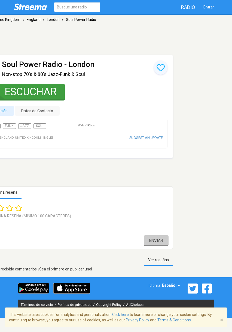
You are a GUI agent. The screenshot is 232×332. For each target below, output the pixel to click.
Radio (188, 7)
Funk (9, 126)
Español (171, 285)
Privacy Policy (137, 320)
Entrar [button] (208, 7)
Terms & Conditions (174, 320)
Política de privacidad (75, 305)
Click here (120, 314)
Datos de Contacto (37, 111)
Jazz (24, 126)
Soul (40, 126)
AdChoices (135, 305)
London (53, 19)
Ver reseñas (158, 260)
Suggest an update (146, 138)
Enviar (156, 240)
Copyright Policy (109, 305)
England (34, 19)
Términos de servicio (37, 305)
